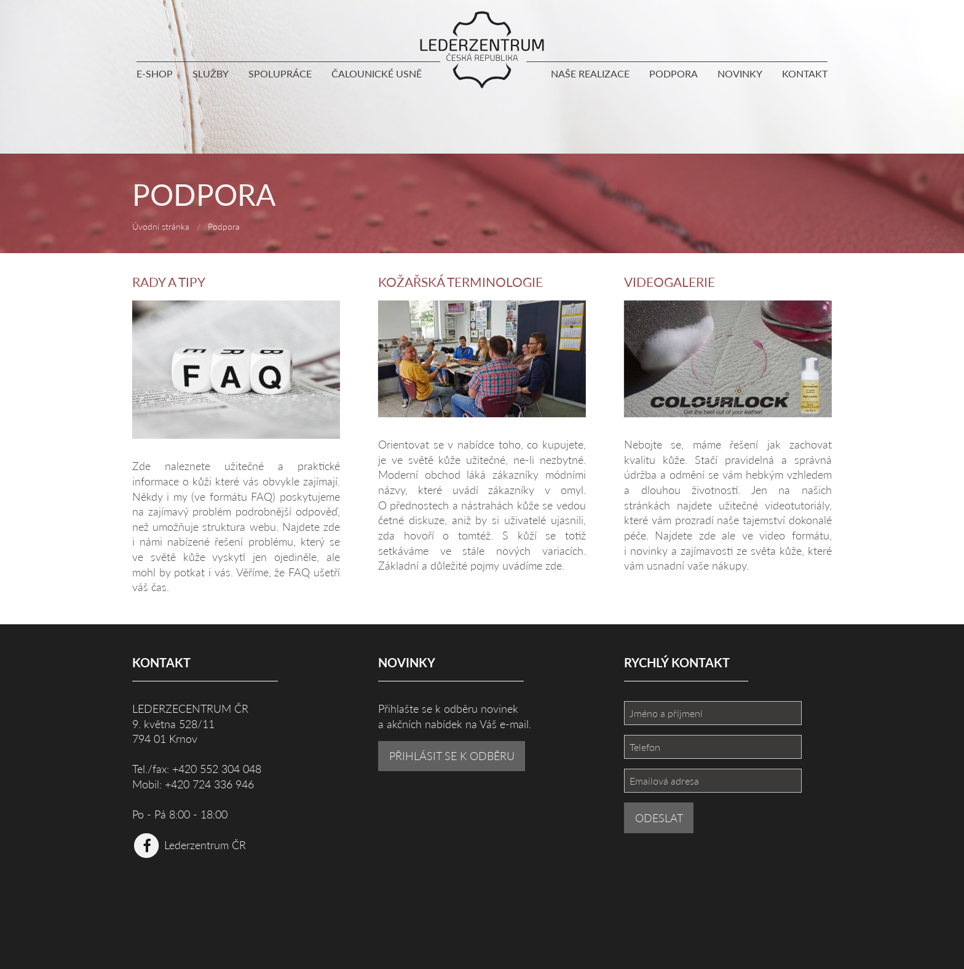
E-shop (154, 73)
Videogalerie (669, 282)
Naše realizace (590, 73)
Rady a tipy (168, 282)
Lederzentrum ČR (189, 844)
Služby (210, 73)
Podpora (673, 73)
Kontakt (805, 73)
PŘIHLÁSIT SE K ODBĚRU (452, 755)
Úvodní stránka (160, 226)
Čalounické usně (376, 73)
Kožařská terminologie (460, 282)
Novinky (739, 73)
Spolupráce (280, 73)
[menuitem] (159, 76)
